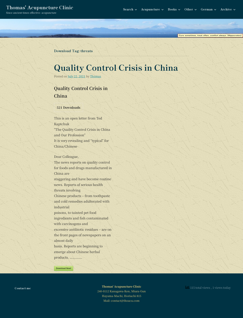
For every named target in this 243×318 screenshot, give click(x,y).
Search (129, 9)
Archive (227, 9)
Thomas (95, 76)
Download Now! (63, 268)
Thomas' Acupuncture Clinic (39, 7)
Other (189, 9)
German (208, 9)
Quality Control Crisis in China (116, 67)
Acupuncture (151, 9)
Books (173, 9)
